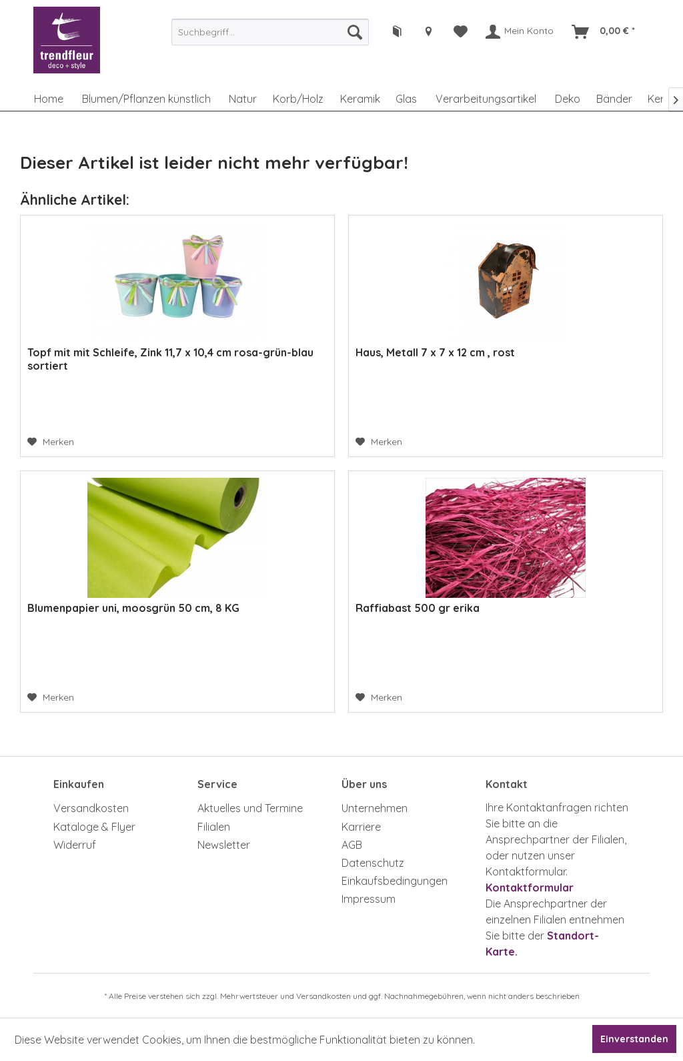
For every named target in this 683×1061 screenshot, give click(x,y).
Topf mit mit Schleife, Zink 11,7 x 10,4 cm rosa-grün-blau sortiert (170, 359)
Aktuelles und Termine (250, 808)
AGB (352, 844)
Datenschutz (373, 862)
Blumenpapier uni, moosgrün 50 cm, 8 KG (133, 608)
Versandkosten (91, 808)
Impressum (369, 899)
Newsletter (223, 844)
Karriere (361, 826)
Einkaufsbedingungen (395, 881)
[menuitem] (270, 32)
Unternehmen (375, 808)
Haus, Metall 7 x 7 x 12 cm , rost (435, 352)
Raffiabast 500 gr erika (418, 608)
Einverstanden (634, 1039)
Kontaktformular (530, 887)
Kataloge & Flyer (94, 826)
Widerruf (74, 844)
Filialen (213, 826)
